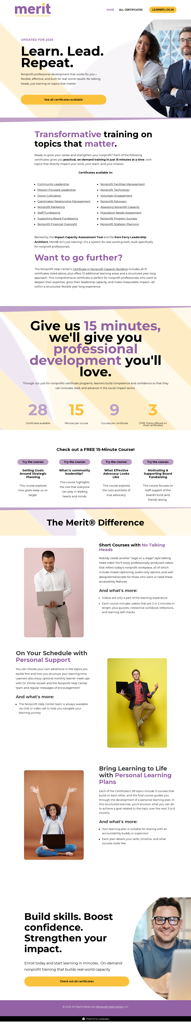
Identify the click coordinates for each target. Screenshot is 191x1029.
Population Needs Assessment (120, 220)
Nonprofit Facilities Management (122, 191)
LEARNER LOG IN (163, 13)
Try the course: (33, 469)
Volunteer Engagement (116, 203)
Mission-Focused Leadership (56, 197)
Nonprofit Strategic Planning (119, 231)
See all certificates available (63, 107)
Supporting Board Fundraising (57, 226)
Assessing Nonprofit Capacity (120, 214)
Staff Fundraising (48, 220)
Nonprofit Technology (115, 197)
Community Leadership (53, 191)
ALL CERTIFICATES (131, 13)
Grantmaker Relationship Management (63, 209)
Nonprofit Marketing (51, 214)
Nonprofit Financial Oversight (57, 231)
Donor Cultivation (49, 203)
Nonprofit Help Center (109, 1014)
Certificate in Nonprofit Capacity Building (100, 276)
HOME (110, 13)
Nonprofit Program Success (118, 226)
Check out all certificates (77, 988)
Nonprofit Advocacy (113, 209)
